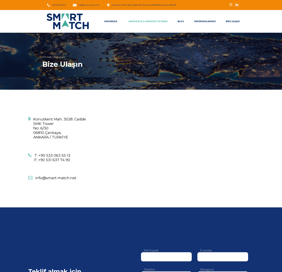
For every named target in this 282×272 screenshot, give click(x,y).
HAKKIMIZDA (110, 21)
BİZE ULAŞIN (233, 21)
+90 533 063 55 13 (56, 5)
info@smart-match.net (86, 5)
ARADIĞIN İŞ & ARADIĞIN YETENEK (148, 21)
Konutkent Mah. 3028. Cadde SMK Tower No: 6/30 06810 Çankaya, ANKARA (141, 5)
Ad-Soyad (166, 253)
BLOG (181, 21)
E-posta (222, 253)
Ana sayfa (47, 57)
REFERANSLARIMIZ (205, 21)
